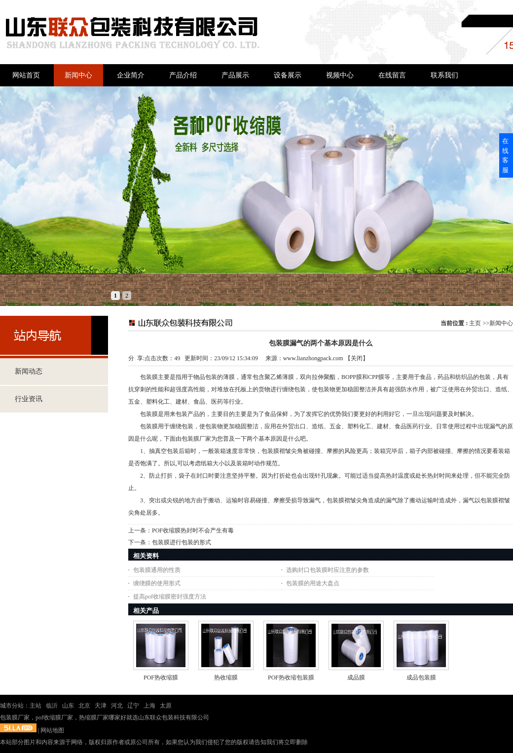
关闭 (357, 358)
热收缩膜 (226, 677)
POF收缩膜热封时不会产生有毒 (193, 530)
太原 (166, 705)
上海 (149, 705)
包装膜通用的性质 (157, 569)
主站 (35, 705)
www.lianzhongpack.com (313, 358)
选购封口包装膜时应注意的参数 (327, 569)
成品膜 (356, 677)
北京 (84, 705)
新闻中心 (501, 323)
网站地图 (52, 730)
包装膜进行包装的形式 (181, 542)
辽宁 (133, 705)
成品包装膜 (421, 677)
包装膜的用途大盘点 (312, 583)
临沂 (52, 705)
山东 (68, 705)
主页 (475, 323)
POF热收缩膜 (161, 677)
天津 (101, 705)
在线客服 (505, 155)
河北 (117, 705)
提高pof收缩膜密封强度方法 (169, 596)
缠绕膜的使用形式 (157, 583)
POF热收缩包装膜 (291, 677)
